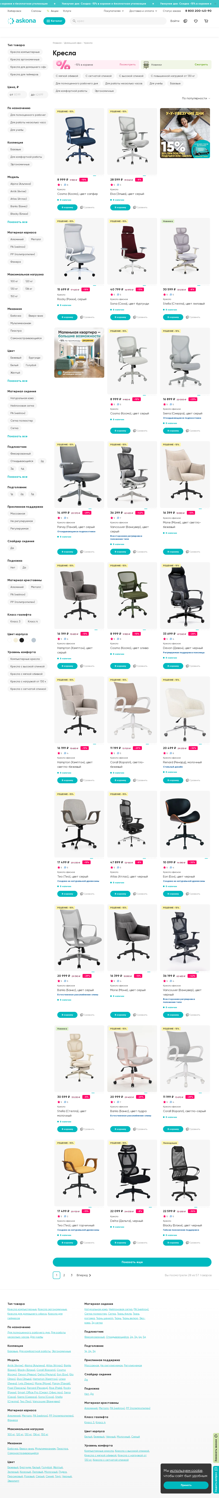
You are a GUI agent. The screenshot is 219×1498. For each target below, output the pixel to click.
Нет (12, 567)
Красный (25, 1471)
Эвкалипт (13, 1480)
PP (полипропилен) (22, 254)
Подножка (14, 560)
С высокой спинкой (131, 75)
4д (22, 468)
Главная (57, 43)
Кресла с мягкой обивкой (26, 673)
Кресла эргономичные (24, 59)
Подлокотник (17, 447)
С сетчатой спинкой (99, 75)
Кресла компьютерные (25, 51)
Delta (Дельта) (47, 1374)
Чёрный (110, 1436)
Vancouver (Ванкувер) (46, 1401)
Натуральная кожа (22, 398)
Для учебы (16, 129)
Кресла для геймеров (24, 74)
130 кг (14, 288)
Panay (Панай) (61, 1383)
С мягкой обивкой (67, 75)
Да (12, 547)
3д (11, 468)
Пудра (63, 1471)
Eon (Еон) (62, 1374)
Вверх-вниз (36, 315)
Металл (36, 239)
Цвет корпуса (17, 634)
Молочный (50, 1471)
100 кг (14, 281)
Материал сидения (21, 391)
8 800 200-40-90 (198, 11)
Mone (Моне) (43, 1383)
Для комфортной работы (26, 156)
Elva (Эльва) (24, 1378)
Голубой (31, 365)
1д (11, 494)
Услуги (67, 10)
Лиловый (37, 1471)
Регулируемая (19, 528)
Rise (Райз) (55, 1387)
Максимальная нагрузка (25, 274)
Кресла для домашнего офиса (29, 66)
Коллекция (15, 142)
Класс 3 (15, 621)
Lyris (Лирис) (26, 1383)
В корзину (67, 207)
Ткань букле (124, 1313)
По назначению (19, 108)
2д (42, 461)
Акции (52, 10)
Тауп (58, 1476)
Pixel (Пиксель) (16, 1387)
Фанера (15, 261)
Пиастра (16, 330)
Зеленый (13, 1471)
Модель (13, 177)
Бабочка (15, 315)
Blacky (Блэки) (19, 213)
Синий (50, 1476)
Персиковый (15, 1476)
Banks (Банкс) (18, 206)
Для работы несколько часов (28, 122)
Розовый (29, 1476)
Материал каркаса (21, 232)
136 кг (28, 288)
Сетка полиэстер (21, 420)
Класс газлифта (19, 614)
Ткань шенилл (104, 1318)
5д (144, 1336)
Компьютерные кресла (25, 658)
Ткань (118, 1318)
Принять (186, 1485)
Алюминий (17, 239)
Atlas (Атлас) (18, 198)
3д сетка (97, 1322)
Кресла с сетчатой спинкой (28, 688)
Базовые (15, 149)
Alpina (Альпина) (20, 183)
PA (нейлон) (17, 246)
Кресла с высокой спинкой (27, 666)
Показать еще (132, 1262)
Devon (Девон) (27, 1374)
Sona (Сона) (46, 1396)
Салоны (36, 10)
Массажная (17, 513)
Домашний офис (73, 43)
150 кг (14, 296)
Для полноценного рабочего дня (29, 114)
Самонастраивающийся (26, 338)
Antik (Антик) (18, 191)
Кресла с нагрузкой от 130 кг (28, 681)
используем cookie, (186, 1470)
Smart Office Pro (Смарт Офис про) (40, 1392)
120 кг (29, 281)
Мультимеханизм (20, 323)
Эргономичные (20, 164)
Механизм (14, 309)
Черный (67, 1476)
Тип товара (16, 45)
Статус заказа (172, 10)
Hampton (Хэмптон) (45, 1378)
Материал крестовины (24, 580)
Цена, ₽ (13, 87)
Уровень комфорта (21, 652)
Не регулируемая (21, 521)
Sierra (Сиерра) (27, 1396)
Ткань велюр (130, 1318)
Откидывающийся (21, 461)
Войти (175, 21)
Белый (14, 365)
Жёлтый (15, 372)
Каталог (54, 21)
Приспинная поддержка (25, 506)
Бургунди (34, 357)
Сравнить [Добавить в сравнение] (87, 207)
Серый (40, 1476)
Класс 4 (33, 621)
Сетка (14, 428)
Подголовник (17, 487)
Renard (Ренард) (37, 1387)
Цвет (11, 351)
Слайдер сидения (20, 541)
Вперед (82, 1275)
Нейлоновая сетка (22, 405)
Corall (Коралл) (45, 1369)
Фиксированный (20, 453)
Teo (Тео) (25, 1401)
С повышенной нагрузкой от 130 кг (173, 75)
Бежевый (15, 357)
